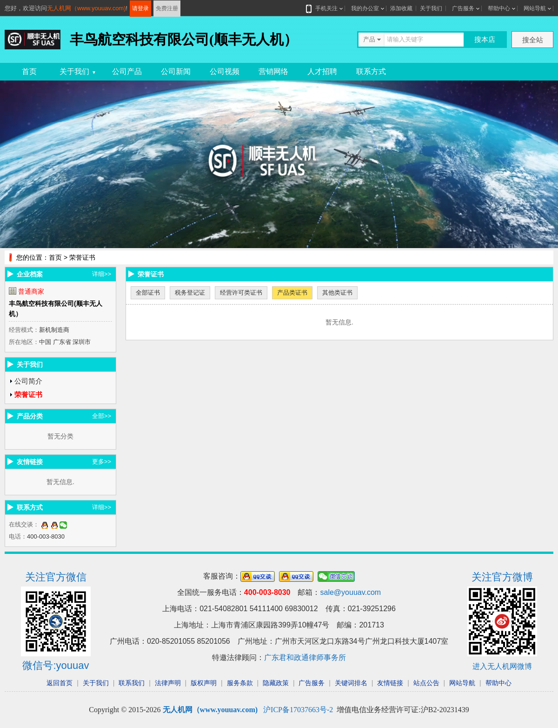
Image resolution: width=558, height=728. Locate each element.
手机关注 (325, 8)
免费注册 (167, 8)
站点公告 (426, 683)
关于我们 (431, 8)
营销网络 (273, 71)
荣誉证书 (28, 394)
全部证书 (148, 292)
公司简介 (28, 381)
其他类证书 (337, 292)
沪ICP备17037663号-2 (298, 710)
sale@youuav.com (350, 592)
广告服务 (463, 8)
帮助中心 (499, 8)
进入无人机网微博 (502, 666)
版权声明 (204, 683)
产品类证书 (292, 292)
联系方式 (371, 71)
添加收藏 (401, 8)
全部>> (101, 415)
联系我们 (132, 683)
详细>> (101, 273)
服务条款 (240, 683)
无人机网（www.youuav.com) (86, 8)
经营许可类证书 (241, 292)
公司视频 (224, 71)
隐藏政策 (276, 683)
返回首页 (59, 683)
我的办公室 (365, 8)
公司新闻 (176, 71)
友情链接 (390, 683)
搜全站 (532, 40)
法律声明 (168, 683)
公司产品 (127, 71)
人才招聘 (322, 71)
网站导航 (535, 8)
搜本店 (484, 39)
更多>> (101, 461)
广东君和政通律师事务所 (305, 657)
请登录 (140, 8)
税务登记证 (190, 292)
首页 (29, 71)
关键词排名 (351, 683)
